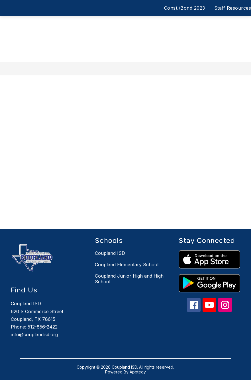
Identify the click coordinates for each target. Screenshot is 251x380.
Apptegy (138, 371)
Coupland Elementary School (126, 264)
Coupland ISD (110, 253)
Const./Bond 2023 (184, 8)
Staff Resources (232, 8)
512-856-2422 (43, 327)
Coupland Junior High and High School (129, 278)
